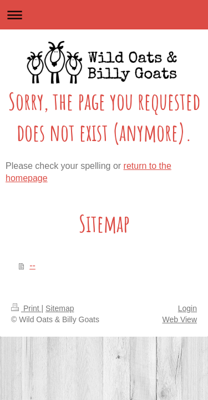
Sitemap (59, 308)
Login (187, 308)
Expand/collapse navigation (104, 15)
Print (26, 308)
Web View (179, 319)
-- (32, 265)
